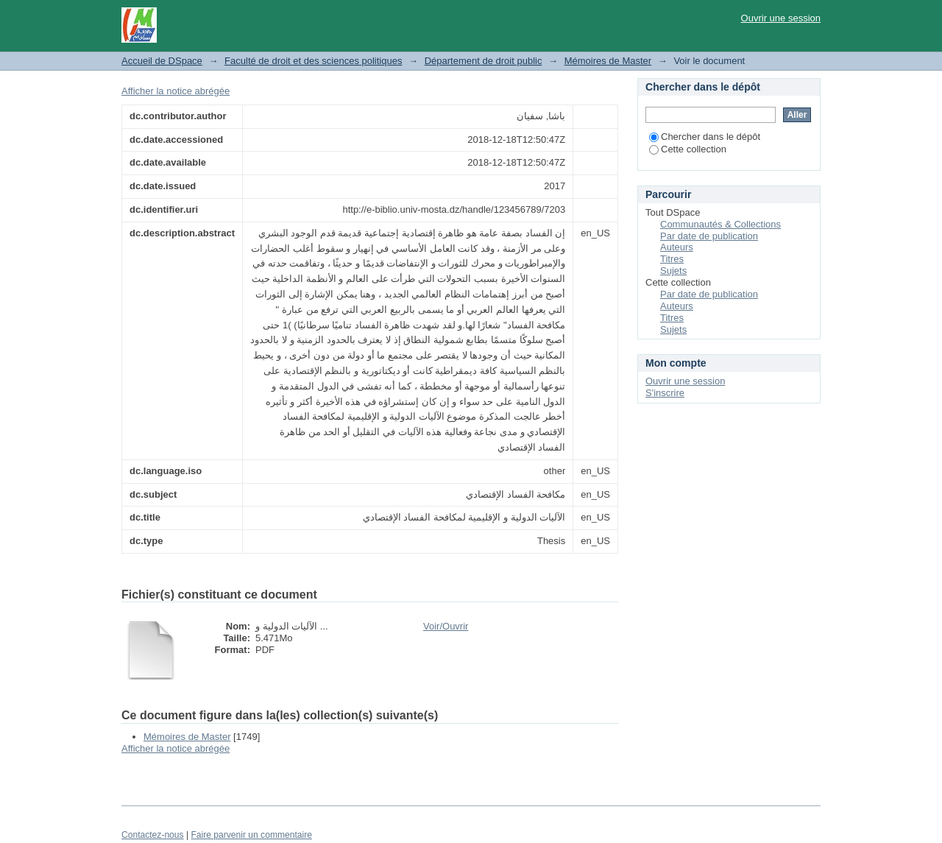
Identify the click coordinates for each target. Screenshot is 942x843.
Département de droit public (483, 60)
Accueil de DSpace (161, 60)
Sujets (673, 270)
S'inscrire (664, 392)
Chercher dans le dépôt (704, 136)
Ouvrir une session (781, 18)
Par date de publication (709, 235)
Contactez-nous (152, 835)
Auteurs (676, 247)
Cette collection (687, 149)
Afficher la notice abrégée (175, 90)
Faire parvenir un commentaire (251, 835)
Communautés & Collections (720, 224)
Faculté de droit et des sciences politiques (313, 60)
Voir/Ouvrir (445, 626)
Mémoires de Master (607, 60)
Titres (672, 258)
